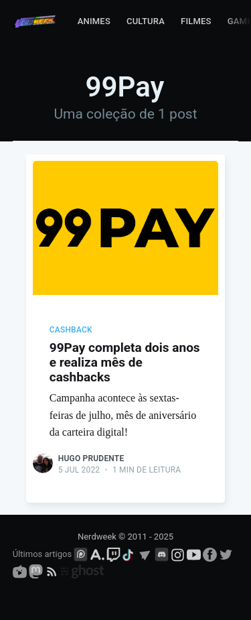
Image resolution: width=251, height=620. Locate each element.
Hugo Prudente (91, 458)
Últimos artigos (42, 554)
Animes (94, 21)
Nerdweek (97, 537)
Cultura (146, 21)
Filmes (196, 21)
